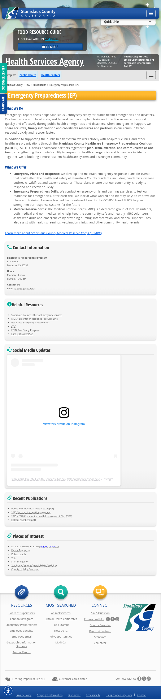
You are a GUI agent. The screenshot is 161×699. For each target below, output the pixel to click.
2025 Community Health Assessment (31, 512)
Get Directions (104, 66)
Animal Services (60, 613)
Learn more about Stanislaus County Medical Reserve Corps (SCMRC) (53, 233)
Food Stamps (61, 625)
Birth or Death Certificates (61, 619)
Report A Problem (100, 631)
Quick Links (111, 21)
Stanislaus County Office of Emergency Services (36, 314)
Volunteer (100, 643)
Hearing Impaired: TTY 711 (28, 668)
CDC (13, 326)
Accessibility (93, 684)
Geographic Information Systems (21, 644)
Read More (50, 47)
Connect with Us (94, 619)
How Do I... (61, 631)
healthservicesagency (85, 479)
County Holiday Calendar (25, 569)
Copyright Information (49, 684)
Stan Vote (100, 637)
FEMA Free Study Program (25, 330)
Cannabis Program (21, 619)
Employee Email (21, 636)
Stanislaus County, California (84, 695)
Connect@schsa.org (142, 59)
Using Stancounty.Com (119, 684)
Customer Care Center (73, 668)
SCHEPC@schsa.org (24, 288)
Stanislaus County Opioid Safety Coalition (34, 565)
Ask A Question (100, 613)
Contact (141, 684)
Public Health (27, 75)
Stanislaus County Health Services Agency (38, 479)
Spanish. (51, 39)
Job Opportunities (61, 636)
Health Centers (50, 75)
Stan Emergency (20, 561)
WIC (13, 557)
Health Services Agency (44, 61)
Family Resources (20, 550)
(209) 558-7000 (140, 56)
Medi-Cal (60, 642)
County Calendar (100, 625)
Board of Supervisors (22, 613)
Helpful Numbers (20, 519)
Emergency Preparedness (21, 625)
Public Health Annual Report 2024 (29, 508)
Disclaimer (74, 684)
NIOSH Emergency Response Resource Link (34, 318)
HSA (28, 85)
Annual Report (22, 652)
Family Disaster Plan (22, 333)
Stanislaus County (13, 85)
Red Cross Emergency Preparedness (30, 322)
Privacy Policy (23, 684)
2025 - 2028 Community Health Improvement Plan (38, 516)
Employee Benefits (21, 631)
